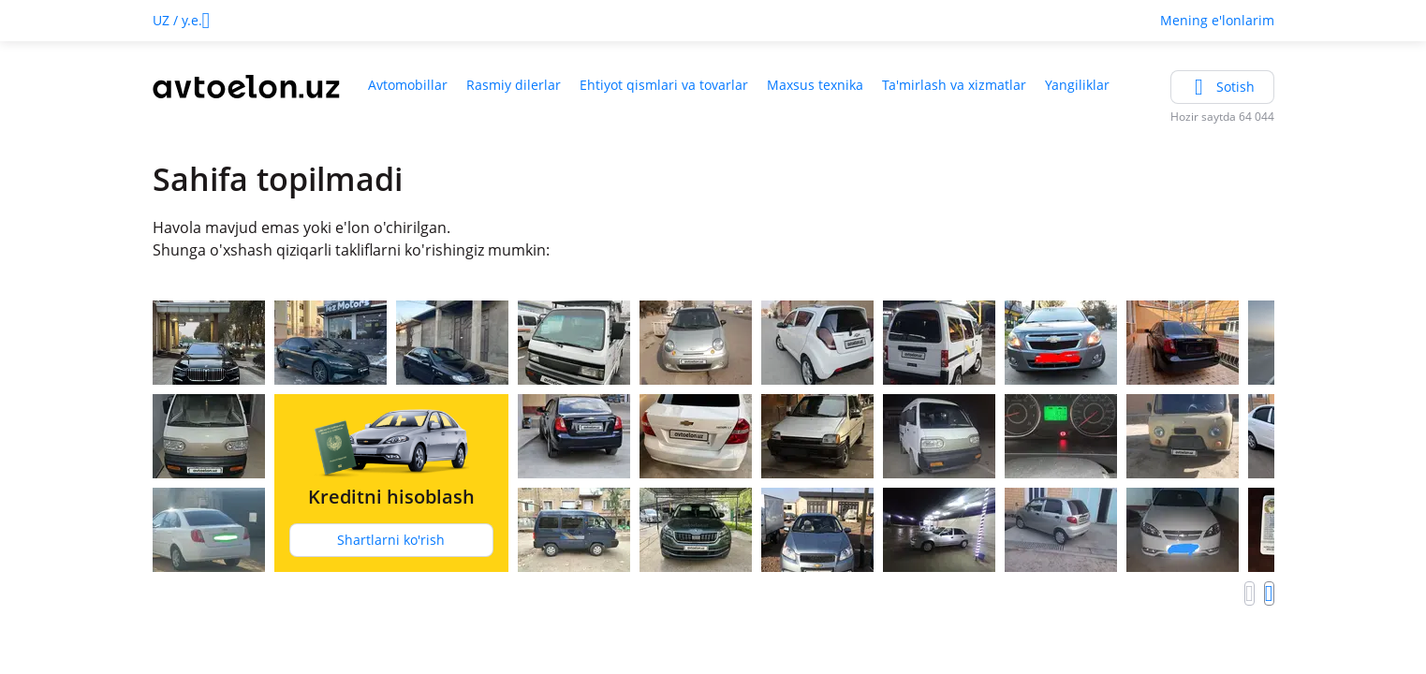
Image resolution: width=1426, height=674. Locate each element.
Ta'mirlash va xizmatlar (954, 85)
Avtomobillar (408, 85)
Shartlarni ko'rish (391, 540)
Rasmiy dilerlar (513, 85)
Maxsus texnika (815, 85)
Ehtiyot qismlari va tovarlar (664, 85)
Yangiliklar (1077, 85)
